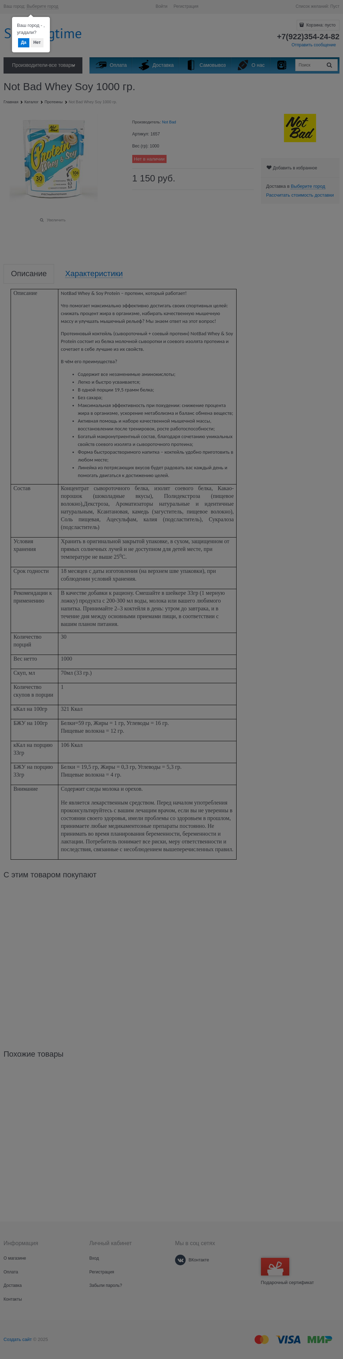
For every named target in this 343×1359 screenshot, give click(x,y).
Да (23, 42)
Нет (37, 42)
